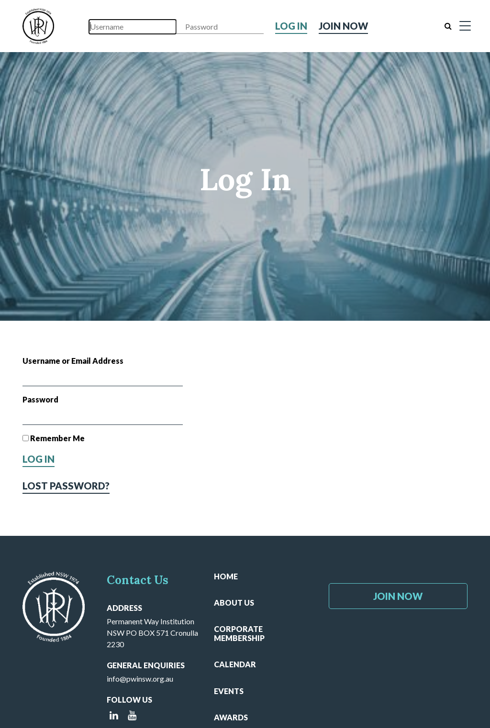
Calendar (235, 664)
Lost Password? (66, 485)
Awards (231, 717)
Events (229, 690)
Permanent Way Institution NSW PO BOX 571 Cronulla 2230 (152, 633)
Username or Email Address (72, 360)
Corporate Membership (239, 633)
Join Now (343, 26)
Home (226, 576)
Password (40, 399)
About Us (234, 602)
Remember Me (53, 438)
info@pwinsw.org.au (140, 678)
